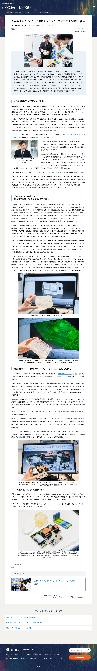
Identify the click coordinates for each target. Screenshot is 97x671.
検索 (88, 650)
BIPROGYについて (38, 654)
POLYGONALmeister (65, 374)
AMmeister (61, 172)
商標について (18, 654)
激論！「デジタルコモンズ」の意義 (19, 628)
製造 (13, 28)
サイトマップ (60, 658)
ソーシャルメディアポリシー (46, 658)
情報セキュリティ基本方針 (28, 658)
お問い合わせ (79, 657)
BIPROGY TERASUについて (53, 654)
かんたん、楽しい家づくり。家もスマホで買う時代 (24, 622)
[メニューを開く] (94, 5)
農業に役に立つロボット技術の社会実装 (20, 617)
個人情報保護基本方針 (12, 658)
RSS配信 (27, 654)
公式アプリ (9, 654)
